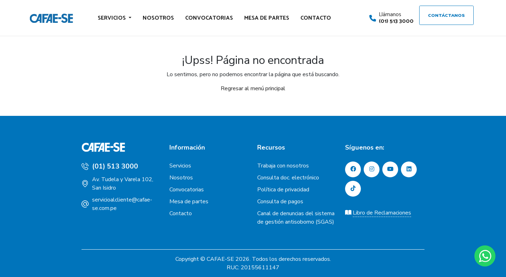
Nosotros (158, 18)
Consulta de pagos (280, 201)
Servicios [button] (112, 18)
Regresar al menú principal (253, 88)
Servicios (180, 166)
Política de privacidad (283, 189)
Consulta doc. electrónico (288, 178)
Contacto (315, 18)
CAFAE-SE (220, 259)
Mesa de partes (266, 18)
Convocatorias (209, 18)
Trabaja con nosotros (283, 166)
